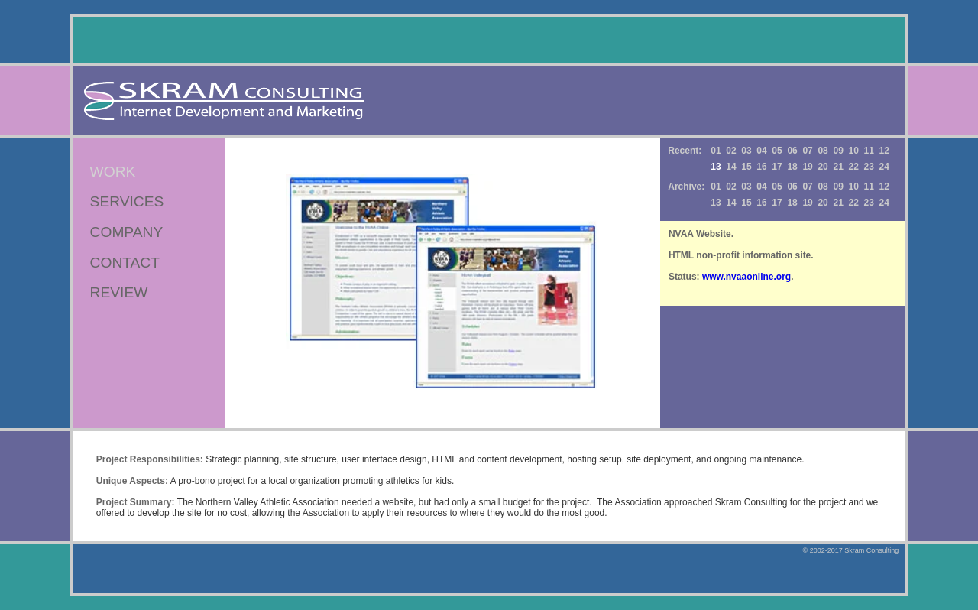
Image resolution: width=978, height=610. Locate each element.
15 (746, 166)
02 (731, 150)
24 (884, 166)
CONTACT (125, 263)
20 (822, 166)
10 (854, 150)
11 (869, 150)
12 (884, 150)
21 (838, 166)
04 (761, 150)
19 (807, 166)
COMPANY (127, 232)
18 (792, 166)
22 (854, 166)
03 (746, 150)
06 (792, 150)
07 (807, 150)
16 (761, 166)
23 (869, 166)
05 (777, 150)
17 (777, 166)
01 (716, 150)
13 (716, 202)
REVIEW (119, 292)
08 (822, 150)
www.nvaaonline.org (746, 276)
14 (731, 166)
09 (838, 150)
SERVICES (127, 201)
